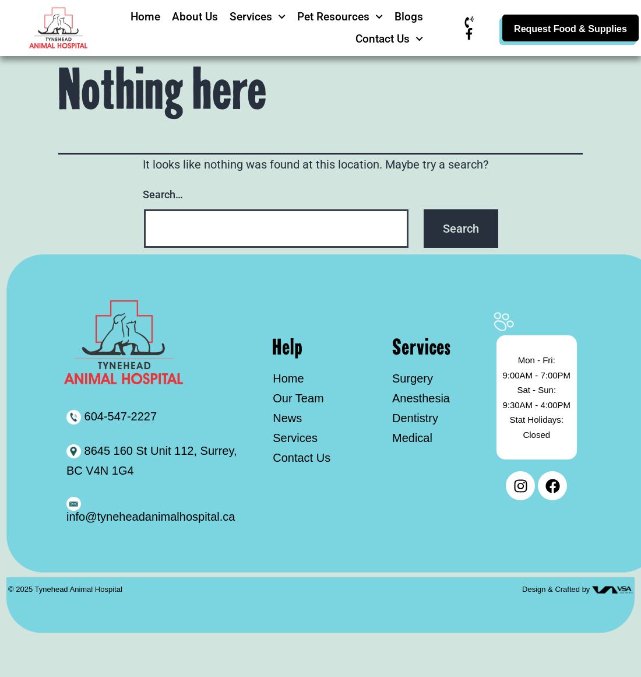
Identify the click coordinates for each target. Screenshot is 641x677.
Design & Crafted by (557, 589)
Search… (163, 194)
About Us (195, 16)
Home (145, 16)
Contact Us (389, 38)
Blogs (409, 16)
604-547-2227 (111, 416)
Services (258, 16)
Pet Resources (340, 16)
